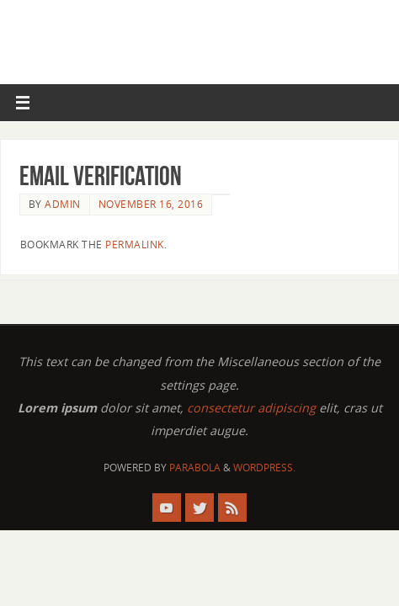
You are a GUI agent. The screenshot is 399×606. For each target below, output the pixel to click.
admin (63, 204)
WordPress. (264, 467)
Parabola (195, 467)
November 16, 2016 (151, 204)
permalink (134, 244)
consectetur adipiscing (251, 408)
